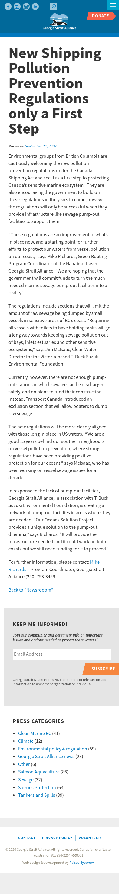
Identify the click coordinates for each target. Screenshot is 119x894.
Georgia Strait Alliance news (46, 757)
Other (24, 764)
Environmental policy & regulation (52, 749)
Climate (26, 741)
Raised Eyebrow (81, 862)
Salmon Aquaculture (39, 772)
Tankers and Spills (36, 795)
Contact (27, 838)
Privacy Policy (57, 838)
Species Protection (37, 788)
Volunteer (90, 838)
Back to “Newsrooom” (30, 590)
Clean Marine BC (34, 734)
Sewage (26, 780)
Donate (100, 16)
